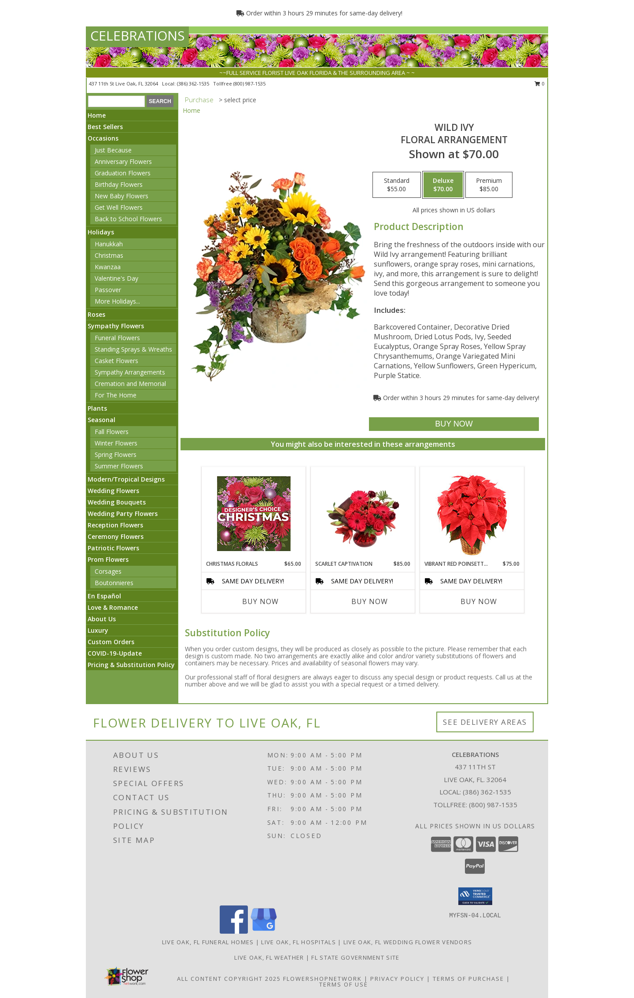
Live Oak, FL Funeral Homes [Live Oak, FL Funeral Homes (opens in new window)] (208, 942)
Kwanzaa (108, 267)
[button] (475, 896)
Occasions (103, 138)
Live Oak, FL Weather (269, 957)
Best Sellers (105, 126)
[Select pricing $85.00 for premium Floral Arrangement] (489, 185)
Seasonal (101, 420)
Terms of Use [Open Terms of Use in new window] (343, 984)
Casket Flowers (116, 360)
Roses (96, 314)
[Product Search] (116, 101)
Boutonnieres (114, 583)
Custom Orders (111, 642)
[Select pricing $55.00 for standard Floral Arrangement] (396, 185)
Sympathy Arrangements (130, 372)
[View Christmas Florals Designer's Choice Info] (254, 513)
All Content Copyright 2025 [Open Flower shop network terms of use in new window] (229, 979)
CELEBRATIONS (137, 35)
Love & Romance (113, 607)
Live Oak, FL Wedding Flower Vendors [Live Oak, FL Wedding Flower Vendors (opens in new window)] (407, 942)
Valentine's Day (116, 278)
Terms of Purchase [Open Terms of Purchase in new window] (468, 979)
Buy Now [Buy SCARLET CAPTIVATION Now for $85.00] (369, 601)
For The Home (115, 395)
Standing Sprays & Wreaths (133, 349)
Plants (97, 408)
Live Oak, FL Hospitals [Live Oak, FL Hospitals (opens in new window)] (298, 942)
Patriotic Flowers (113, 548)
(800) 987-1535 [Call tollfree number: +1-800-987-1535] (249, 83)
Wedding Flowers (113, 490)
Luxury (98, 630)
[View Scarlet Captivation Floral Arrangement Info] (363, 513)
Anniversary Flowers (123, 161)
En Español (104, 596)
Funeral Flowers (117, 338)
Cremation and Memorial (130, 383)
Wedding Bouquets (117, 502)
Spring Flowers (115, 454)
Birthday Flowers (119, 184)
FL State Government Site (355, 957)
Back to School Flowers (128, 219)
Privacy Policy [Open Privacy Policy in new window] (397, 979)
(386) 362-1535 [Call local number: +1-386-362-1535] (193, 83)
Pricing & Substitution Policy (131, 664)
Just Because (113, 150)
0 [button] (539, 83)
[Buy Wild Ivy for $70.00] (453, 424)
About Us (102, 619)
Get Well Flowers (119, 207)
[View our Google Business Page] (264, 931)
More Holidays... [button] (117, 301)
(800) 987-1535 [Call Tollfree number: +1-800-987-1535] (493, 804)
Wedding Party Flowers (123, 513)
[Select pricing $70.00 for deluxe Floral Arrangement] (443, 185)
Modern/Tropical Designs (126, 479)
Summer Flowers (119, 466)
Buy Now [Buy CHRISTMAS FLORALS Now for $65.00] (260, 601)
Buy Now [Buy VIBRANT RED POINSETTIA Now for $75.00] (479, 601)
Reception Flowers (115, 525)
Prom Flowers (108, 559)
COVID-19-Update (115, 653)
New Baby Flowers (121, 196)
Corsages (108, 571)
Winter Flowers (116, 443)
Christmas (109, 255)
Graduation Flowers (123, 173)
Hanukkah (109, 244)
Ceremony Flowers (116, 536)
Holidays (101, 232)
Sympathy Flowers (116, 326)
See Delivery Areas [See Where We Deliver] (485, 722)
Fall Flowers (112, 431)
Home (97, 115)
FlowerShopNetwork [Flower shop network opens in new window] (322, 979)
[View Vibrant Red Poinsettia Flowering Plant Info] (472, 513)
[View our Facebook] (234, 931)
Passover (108, 290)
